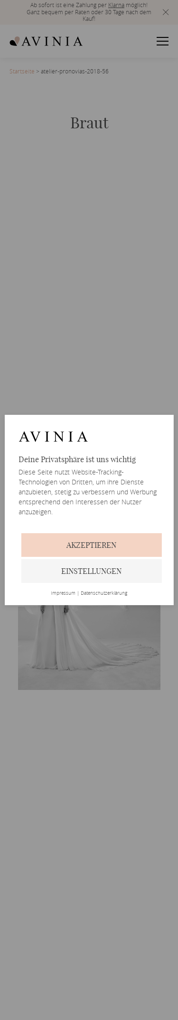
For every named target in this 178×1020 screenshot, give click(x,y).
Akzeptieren (91, 545)
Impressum (63, 593)
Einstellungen (91, 571)
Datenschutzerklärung (104, 593)
